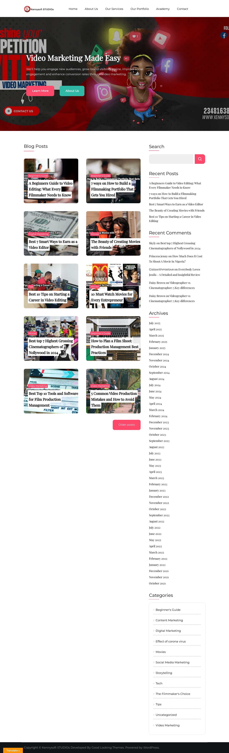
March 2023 (156, 478)
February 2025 (158, 342)
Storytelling (164, 673)
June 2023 (155, 459)
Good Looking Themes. (108, 747)
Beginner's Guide (38, 175)
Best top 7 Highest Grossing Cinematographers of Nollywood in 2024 (51, 346)
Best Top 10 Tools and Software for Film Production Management (53, 399)
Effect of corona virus (171, 641)
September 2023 (159, 441)
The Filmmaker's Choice (173, 694)
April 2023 (155, 472)
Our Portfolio (140, 8)
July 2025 (154, 323)
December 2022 (159, 496)
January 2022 (157, 565)
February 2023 (158, 484)
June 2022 (155, 534)
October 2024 (157, 366)
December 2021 (159, 571)
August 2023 (156, 447)
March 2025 (156, 335)
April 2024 (155, 403)
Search (156, 146)
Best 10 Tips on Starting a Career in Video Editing (175, 219)
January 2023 (157, 490)
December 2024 (159, 354)
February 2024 (158, 416)
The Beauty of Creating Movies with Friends (177, 210)
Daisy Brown (157, 283)
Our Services (114, 8)
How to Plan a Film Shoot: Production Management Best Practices (114, 346)
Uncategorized (166, 715)
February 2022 (158, 558)
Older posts (126, 425)
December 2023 (159, 422)
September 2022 (159, 515)
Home (73, 8)
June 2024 (155, 391)
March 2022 (156, 552)
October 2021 (157, 583)
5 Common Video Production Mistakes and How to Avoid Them (114, 399)
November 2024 (159, 360)
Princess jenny (158, 256)
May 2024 (155, 397)
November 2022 (159, 503)
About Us (91, 8)
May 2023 (155, 465)
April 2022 (155, 546)
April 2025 (155, 329)
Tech (159, 683)
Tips (31, 286)
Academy (163, 8)
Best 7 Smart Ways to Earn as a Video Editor (176, 204)
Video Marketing (38, 386)
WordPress (151, 747)
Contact (182, 8)
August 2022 (156, 521)
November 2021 (159, 577)
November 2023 (159, 428)
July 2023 (154, 453)
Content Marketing (169, 620)
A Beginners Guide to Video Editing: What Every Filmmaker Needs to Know (50, 189)
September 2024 (159, 373)
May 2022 (155, 540)
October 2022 (157, 509)
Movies (95, 234)
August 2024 (156, 379)
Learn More (40, 91)
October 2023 (157, 434)
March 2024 (156, 410)
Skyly (152, 243)
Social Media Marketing (172, 662)
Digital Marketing (38, 234)
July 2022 (154, 527)
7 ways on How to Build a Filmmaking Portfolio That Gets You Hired (112, 189)
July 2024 (154, 385)
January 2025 (157, 348)
